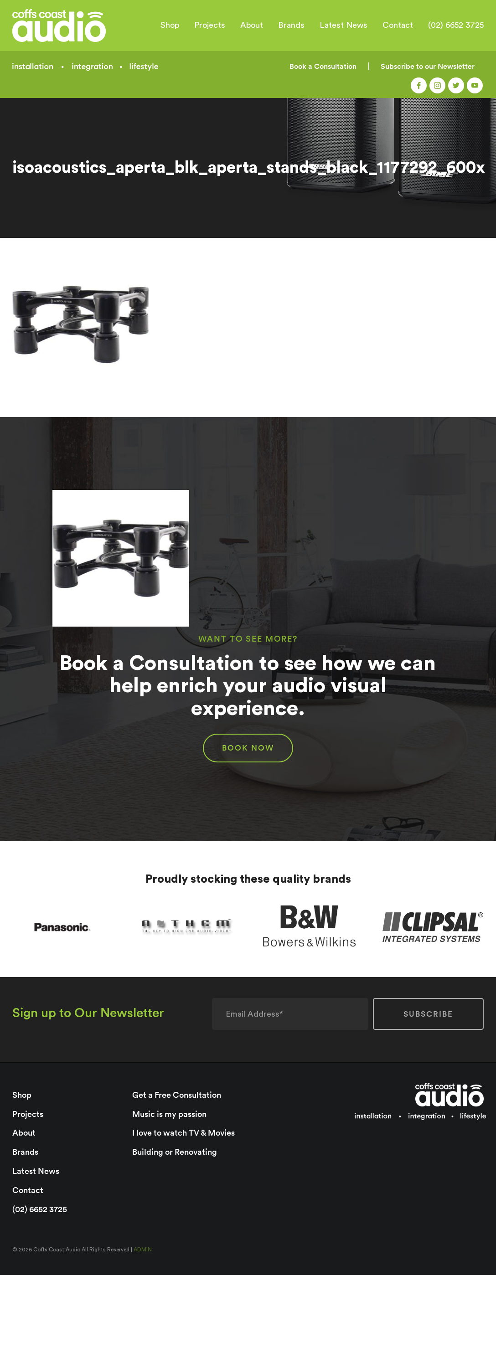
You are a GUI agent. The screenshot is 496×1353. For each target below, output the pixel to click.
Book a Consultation (322, 66)
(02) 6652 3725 (456, 25)
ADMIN (143, 1248)
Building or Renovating (174, 1151)
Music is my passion (169, 1113)
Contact (397, 25)
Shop (169, 25)
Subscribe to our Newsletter (428, 66)
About (251, 25)
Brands (291, 25)
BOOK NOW (248, 748)
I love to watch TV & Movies (183, 1132)
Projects (209, 25)
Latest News (343, 25)
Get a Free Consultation (176, 1095)
